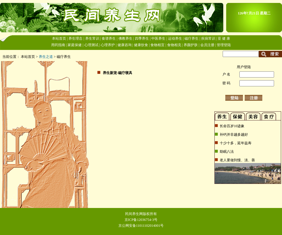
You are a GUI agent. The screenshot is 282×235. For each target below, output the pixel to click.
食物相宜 (157, 45)
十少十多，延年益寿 (235, 143)
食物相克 (174, 45)
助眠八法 (226, 152)
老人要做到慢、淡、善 (237, 160)
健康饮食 (141, 45)
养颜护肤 (191, 45)
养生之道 (46, 57)
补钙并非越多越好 (233, 134)
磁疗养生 (191, 38)
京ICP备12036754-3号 (141, 220)
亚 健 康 (224, 38)
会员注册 (207, 45)
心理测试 (91, 45)
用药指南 (58, 45)
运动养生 (175, 38)
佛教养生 (125, 38)
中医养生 (158, 38)
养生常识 (92, 38)
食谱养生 (109, 38)
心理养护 (108, 45)
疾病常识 (208, 38)
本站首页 (59, 38)
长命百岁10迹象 (231, 126)
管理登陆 (224, 45)
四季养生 (142, 38)
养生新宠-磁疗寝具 (117, 73)
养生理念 (75, 38)
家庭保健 (75, 45)
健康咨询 (125, 45)
